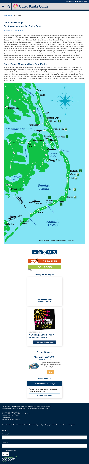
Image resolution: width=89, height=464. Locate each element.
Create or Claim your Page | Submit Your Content (16, 414)
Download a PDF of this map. (13, 30)
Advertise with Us (7, 417)
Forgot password (11, 450)
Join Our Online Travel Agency (10, 415)
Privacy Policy (47, 406)
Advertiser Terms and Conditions (11, 419)
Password (5, 442)
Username (5, 434)
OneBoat (14, 425)
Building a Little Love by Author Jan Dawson (41, 336)
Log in (5, 454)
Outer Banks (8, 15)
